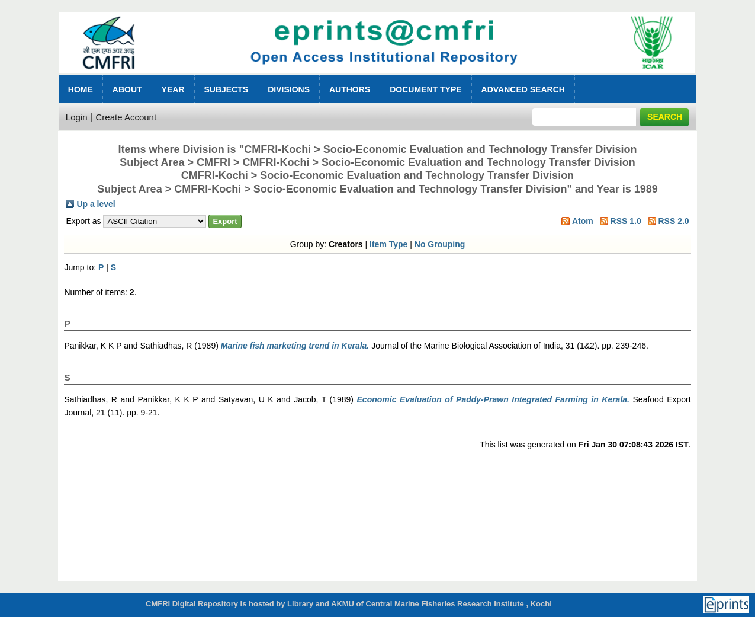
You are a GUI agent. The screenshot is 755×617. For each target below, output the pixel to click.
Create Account (126, 117)
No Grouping (440, 244)
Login (77, 117)
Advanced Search (523, 89)
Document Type (425, 89)
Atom (582, 221)
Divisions (289, 89)
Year (173, 89)
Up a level (95, 204)
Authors (349, 89)
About (127, 89)
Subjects (226, 89)
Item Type (388, 244)
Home (80, 89)
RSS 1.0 (626, 221)
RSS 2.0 (673, 221)
